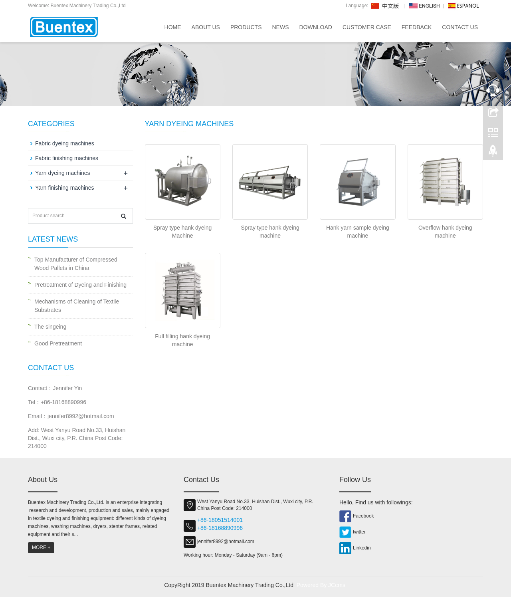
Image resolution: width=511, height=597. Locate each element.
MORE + (41, 547)
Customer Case (367, 27)
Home (172, 27)
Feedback (417, 27)
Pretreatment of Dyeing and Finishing (80, 285)
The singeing (50, 326)
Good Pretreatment (58, 343)
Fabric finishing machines (66, 158)
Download (315, 27)
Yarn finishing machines (64, 187)
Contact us (460, 27)
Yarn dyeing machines (62, 173)
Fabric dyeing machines (64, 143)
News (280, 27)
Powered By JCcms (322, 585)
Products (246, 27)
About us (206, 27)
